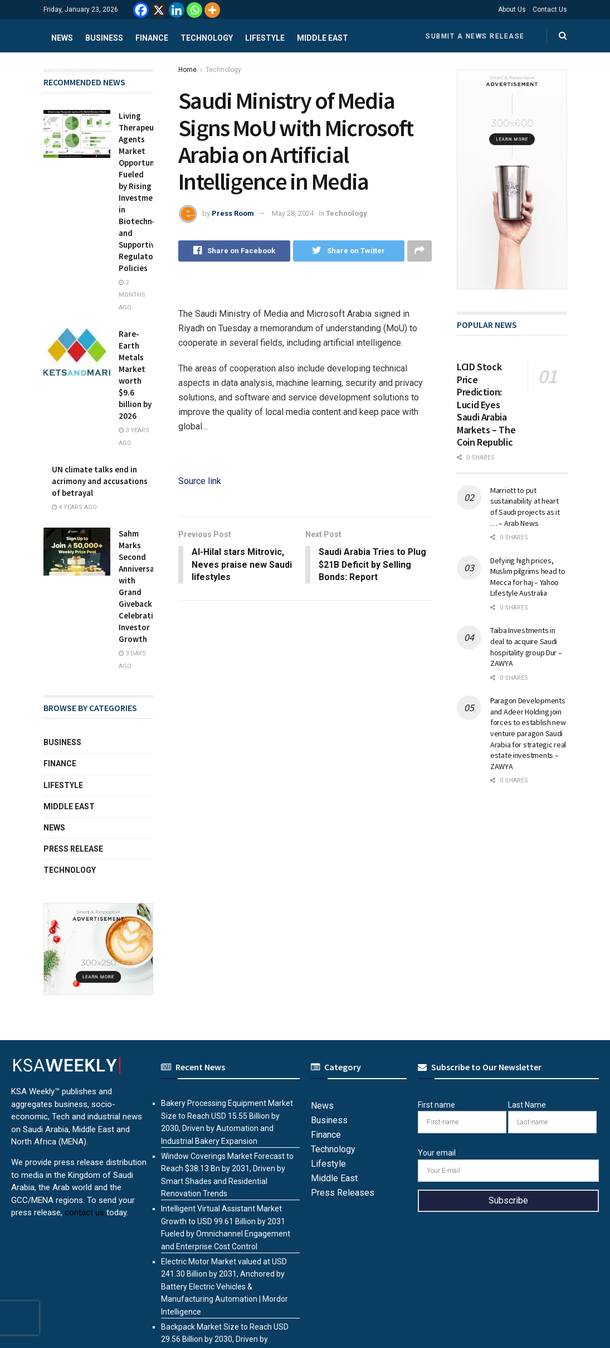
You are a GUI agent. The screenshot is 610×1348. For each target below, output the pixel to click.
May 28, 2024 (293, 213)
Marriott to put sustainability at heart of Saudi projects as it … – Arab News (525, 506)
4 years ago (74, 507)
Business (104, 37)
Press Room (233, 213)
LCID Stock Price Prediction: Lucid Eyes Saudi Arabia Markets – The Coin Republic (486, 404)
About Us (512, 9)
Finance (151, 37)
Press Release (81, 71)
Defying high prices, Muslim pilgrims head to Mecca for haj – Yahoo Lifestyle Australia (527, 576)
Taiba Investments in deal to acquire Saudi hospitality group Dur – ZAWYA (526, 646)
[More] (212, 10)
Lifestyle (265, 37)
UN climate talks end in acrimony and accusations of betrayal (100, 481)
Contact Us (550, 9)
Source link (199, 481)
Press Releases (342, 1192)
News (62, 37)
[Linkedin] (176, 10)
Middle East (322, 37)
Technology (206, 37)
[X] (159, 10)
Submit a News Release (475, 36)
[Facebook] (141, 10)
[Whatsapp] (194, 10)
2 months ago (132, 295)
